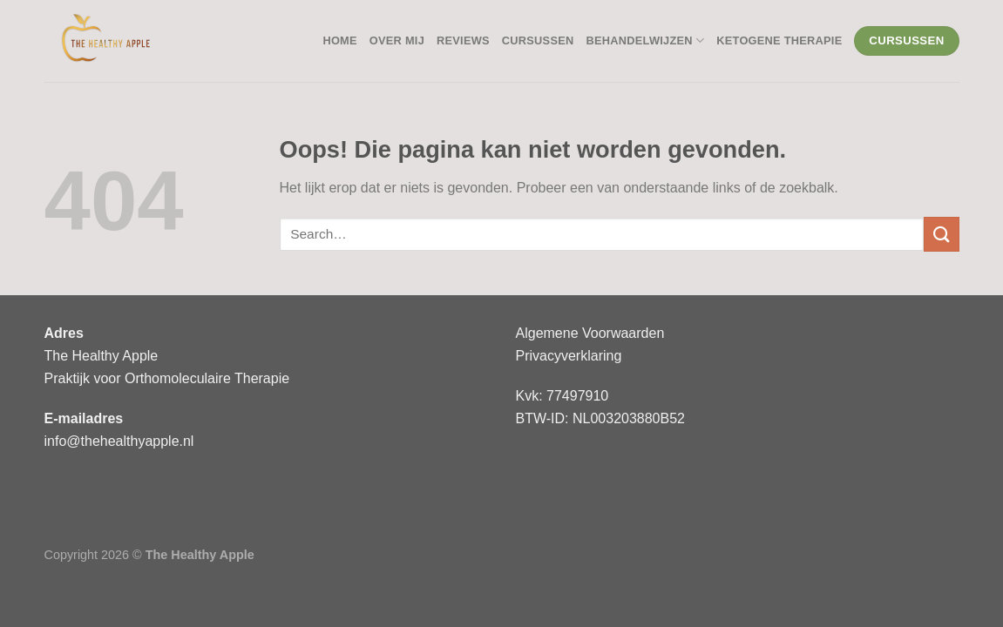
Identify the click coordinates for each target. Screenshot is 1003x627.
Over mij (396, 40)
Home (339, 40)
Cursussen (538, 40)
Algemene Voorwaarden (590, 333)
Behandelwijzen (645, 40)
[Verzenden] (941, 234)
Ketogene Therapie (779, 40)
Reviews (463, 40)
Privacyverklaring (569, 355)
